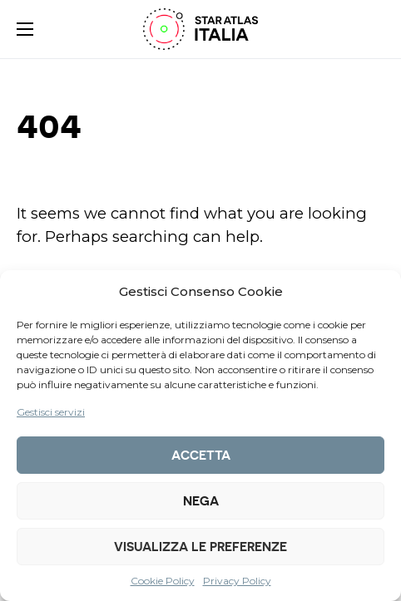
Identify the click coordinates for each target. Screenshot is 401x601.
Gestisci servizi (51, 412)
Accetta (200, 455)
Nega (201, 501)
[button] (25, 29)
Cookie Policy (163, 580)
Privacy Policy (237, 580)
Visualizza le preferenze (200, 546)
